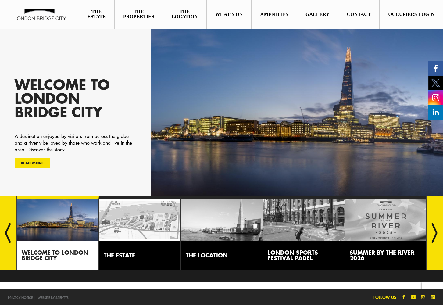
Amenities (274, 14)
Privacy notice (20, 297)
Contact (359, 14)
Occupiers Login (411, 14)
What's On (229, 14)
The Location (185, 14)
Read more (32, 163)
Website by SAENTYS (53, 297)
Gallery (317, 14)
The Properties (138, 14)
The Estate (96, 14)
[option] (221, 112)
